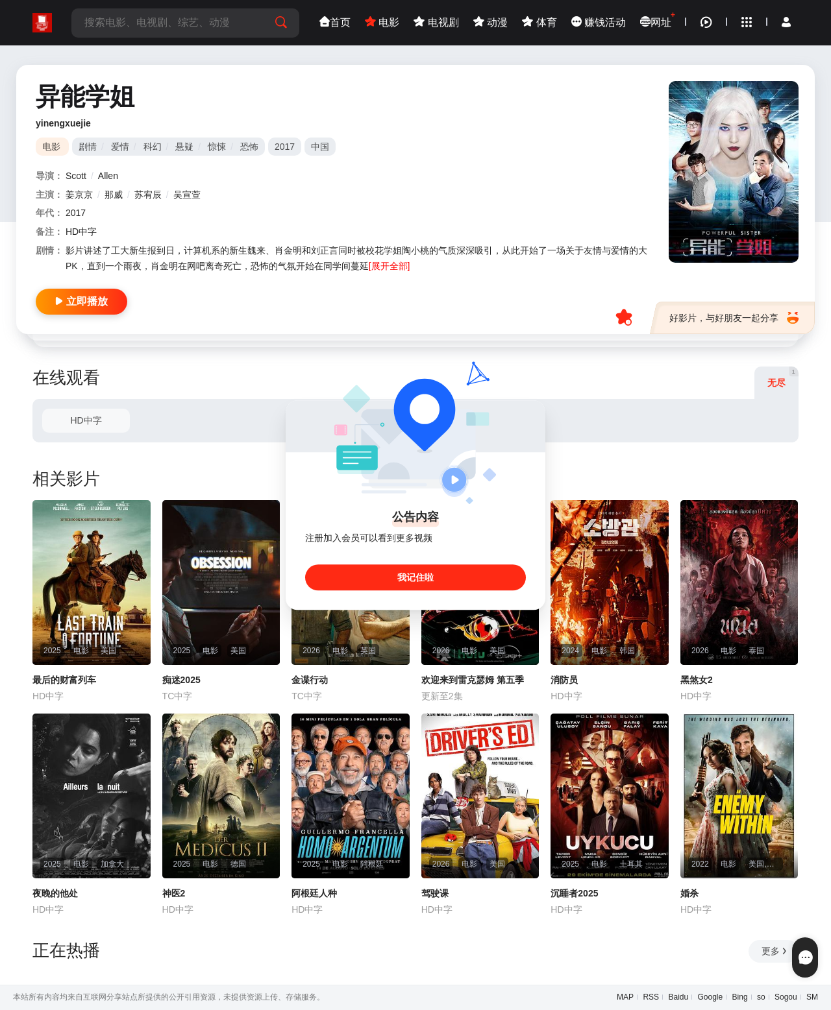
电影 (382, 22)
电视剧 (436, 22)
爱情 (120, 146)
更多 (775, 951)
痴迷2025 (181, 680)
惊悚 (217, 146)
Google (710, 997)
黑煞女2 (696, 680)
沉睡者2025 (574, 893)
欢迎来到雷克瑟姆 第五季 (472, 680)
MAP (625, 997)
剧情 (88, 146)
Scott (76, 176)
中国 (320, 146)
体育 (539, 22)
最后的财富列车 (64, 680)
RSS (651, 997)
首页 (335, 22)
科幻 (152, 146)
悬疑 (184, 146)
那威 (114, 194)
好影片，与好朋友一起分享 (734, 318)
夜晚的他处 (55, 893)
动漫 (490, 22)
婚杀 (689, 893)
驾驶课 (435, 893)
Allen (108, 176)
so (761, 997)
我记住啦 (415, 577)
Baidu (678, 997)
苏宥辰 (148, 194)
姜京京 (79, 194)
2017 (285, 146)
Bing (740, 997)
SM (812, 997)
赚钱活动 (598, 22)
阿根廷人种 (314, 893)
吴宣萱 (187, 194)
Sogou (786, 997)
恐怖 (249, 146)
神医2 (174, 893)
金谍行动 (309, 680)
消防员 (564, 680)
